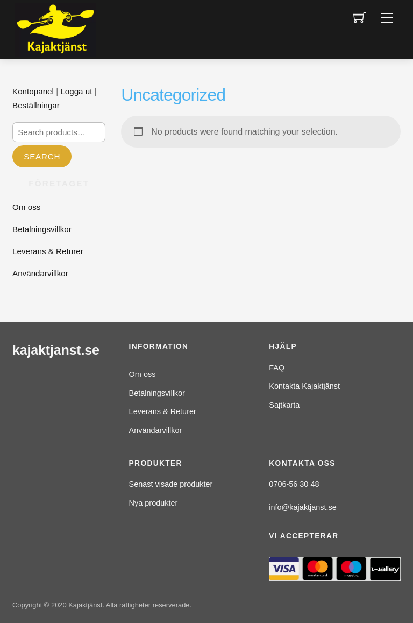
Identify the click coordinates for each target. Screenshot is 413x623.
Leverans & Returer (47, 251)
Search (42, 156)
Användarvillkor (40, 273)
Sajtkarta (284, 405)
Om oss (26, 207)
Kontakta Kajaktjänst (304, 386)
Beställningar (36, 105)
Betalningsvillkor (42, 229)
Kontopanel (33, 91)
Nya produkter (153, 503)
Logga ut (76, 91)
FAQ (276, 367)
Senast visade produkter (171, 484)
